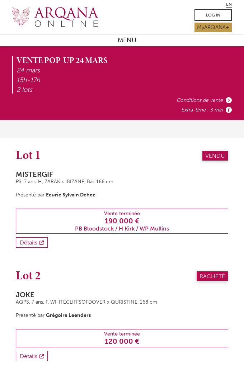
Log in (213, 15)
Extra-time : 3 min (202, 110)
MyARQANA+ (213, 27)
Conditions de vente (200, 100)
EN (229, 4)
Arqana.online (61, 17)
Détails (28, 242)
